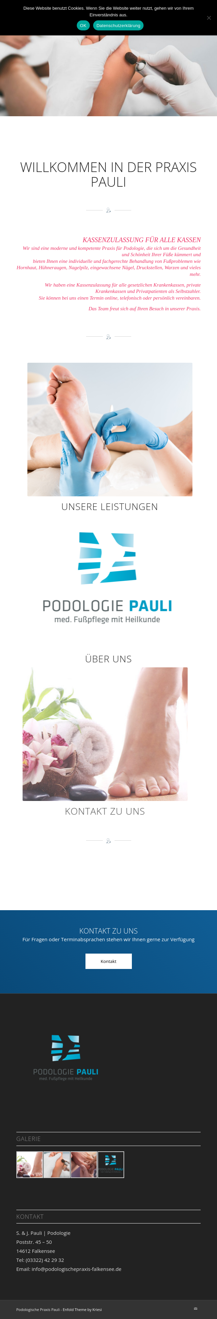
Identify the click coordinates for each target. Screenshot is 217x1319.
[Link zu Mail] (196, 1309)
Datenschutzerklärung (118, 25)
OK (83, 25)
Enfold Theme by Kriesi (82, 1309)
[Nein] (208, 17)
